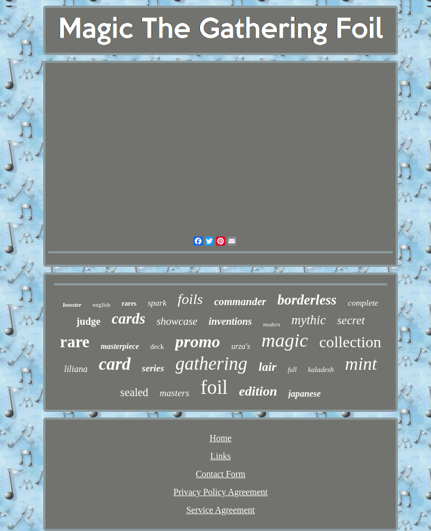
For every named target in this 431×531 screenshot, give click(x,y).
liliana (76, 369)
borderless (307, 299)
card (115, 364)
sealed (134, 392)
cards (128, 318)
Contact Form (220, 474)
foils (190, 299)
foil (214, 387)
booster (72, 304)
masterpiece (119, 346)
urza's (240, 346)
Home (220, 438)
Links (220, 456)
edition (258, 391)
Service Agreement (220, 510)
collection (350, 342)
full (292, 370)
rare (75, 342)
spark (157, 302)
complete (363, 302)
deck (157, 346)
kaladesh (321, 369)
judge (88, 321)
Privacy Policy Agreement (220, 492)
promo (197, 341)
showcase (177, 321)
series (153, 368)
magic (285, 340)
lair (268, 367)
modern (272, 324)
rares (129, 303)
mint (361, 363)
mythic (308, 320)
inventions (230, 321)
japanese (304, 393)
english (102, 304)
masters (174, 393)
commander (240, 301)
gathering (211, 363)
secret (351, 320)
